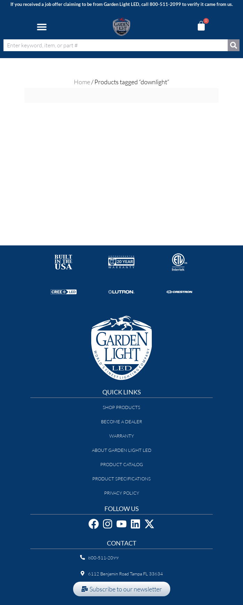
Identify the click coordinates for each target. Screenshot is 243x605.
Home (82, 82)
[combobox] (115, 45)
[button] (41, 26)
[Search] (234, 45)
